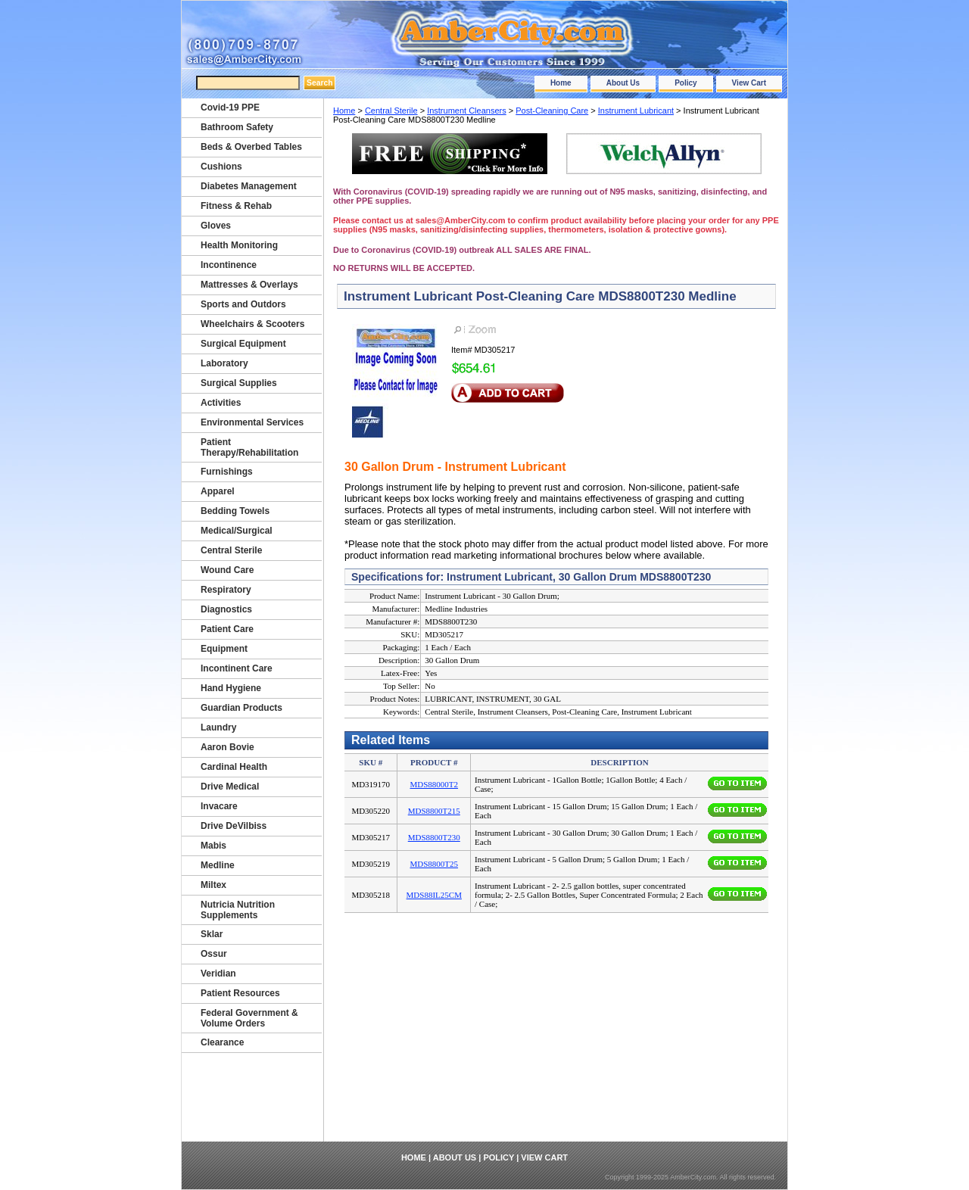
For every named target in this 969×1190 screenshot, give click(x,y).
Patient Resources (240, 993)
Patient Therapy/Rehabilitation (249, 447)
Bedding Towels (235, 511)
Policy (685, 83)
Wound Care (227, 570)
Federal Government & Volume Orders (249, 1018)
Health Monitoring (239, 245)
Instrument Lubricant (636, 110)
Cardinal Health (234, 767)
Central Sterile (391, 110)
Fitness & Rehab (236, 206)
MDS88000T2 (434, 784)
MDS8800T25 (434, 863)
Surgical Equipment (243, 343)
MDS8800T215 (434, 810)
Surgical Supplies (239, 383)
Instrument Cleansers (466, 110)
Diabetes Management (249, 186)
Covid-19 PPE (230, 107)
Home (561, 83)
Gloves (216, 225)
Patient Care (227, 629)
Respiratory (226, 589)
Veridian (218, 973)
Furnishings (227, 471)
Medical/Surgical (237, 530)
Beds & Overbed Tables (251, 147)
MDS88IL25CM (434, 894)
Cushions (221, 166)
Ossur (214, 954)
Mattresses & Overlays (249, 284)
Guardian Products (241, 707)
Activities (221, 402)
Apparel (218, 491)
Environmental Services (252, 422)
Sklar (212, 934)
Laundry (218, 727)
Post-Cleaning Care (552, 110)
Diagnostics (226, 609)
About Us (623, 83)
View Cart (749, 83)
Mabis (213, 845)
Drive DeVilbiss (233, 826)
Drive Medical (230, 786)
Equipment (224, 648)
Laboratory (224, 363)
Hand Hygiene (231, 688)
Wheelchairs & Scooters (252, 324)
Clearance (222, 1042)
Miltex (213, 885)
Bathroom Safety (237, 127)
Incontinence (229, 265)
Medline (218, 865)
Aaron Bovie (227, 747)
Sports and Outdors (243, 304)
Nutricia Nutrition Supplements (238, 910)
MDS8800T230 (434, 837)
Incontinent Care (237, 668)
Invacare (219, 806)
